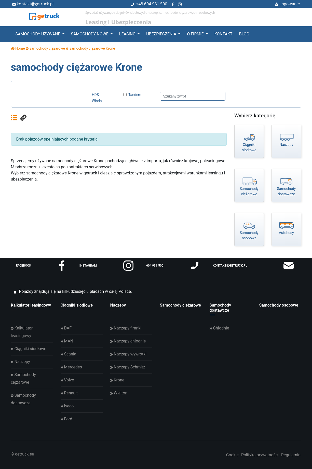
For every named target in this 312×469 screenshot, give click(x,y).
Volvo (67, 380)
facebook (41, 265)
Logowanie (287, 4)
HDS (95, 95)
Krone (117, 380)
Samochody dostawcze (220, 307)
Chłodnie (219, 328)
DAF (66, 328)
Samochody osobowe (278, 305)
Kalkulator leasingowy (31, 305)
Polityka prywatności (260, 454)
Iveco (67, 406)
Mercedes (71, 367)
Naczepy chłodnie (128, 341)
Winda (97, 101)
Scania (68, 354)
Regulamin (291, 454)
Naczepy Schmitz (127, 367)
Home (18, 48)
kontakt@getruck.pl (33, 4)
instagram (106, 265)
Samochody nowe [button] (90, 34)
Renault (69, 393)
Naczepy (118, 305)
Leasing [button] (128, 34)
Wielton (118, 393)
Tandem (134, 95)
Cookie (232, 454)
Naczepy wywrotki (128, 354)
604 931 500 (155, 4)
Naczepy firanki (126, 328)
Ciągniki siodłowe (77, 305)
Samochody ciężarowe (180, 305)
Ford (66, 419)
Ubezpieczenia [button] (161, 34)
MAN (67, 341)
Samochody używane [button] (38, 34)
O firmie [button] (196, 34)
